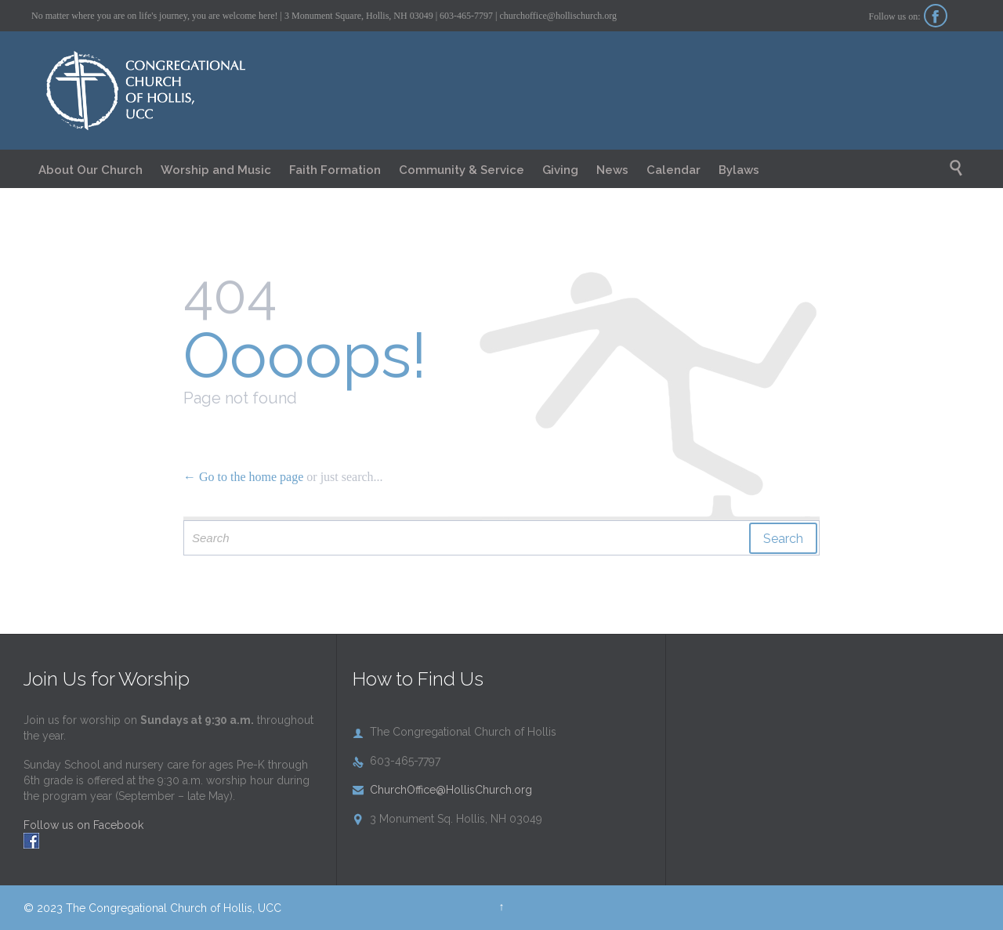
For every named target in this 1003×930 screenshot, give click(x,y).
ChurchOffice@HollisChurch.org (442, 789)
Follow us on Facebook (83, 825)
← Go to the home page (243, 476)
